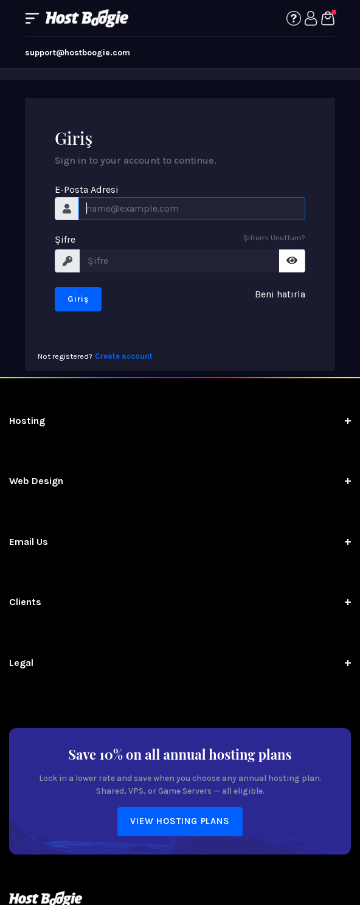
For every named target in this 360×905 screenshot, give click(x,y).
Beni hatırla (280, 294)
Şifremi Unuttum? (274, 237)
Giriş (78, 299)
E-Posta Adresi (87, 189)
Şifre (65, 239)
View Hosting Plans (179, 821)
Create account (124, 356)
